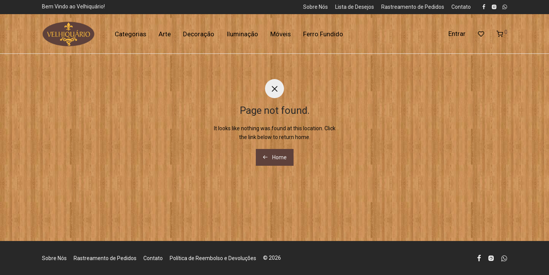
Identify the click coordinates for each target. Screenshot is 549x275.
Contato (461, 7)
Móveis (280, 34)
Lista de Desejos (354, 7)
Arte (165, 34)
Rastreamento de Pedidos (412, 7)
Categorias (130, 34)
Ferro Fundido (323, 34)
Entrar (457, 33)
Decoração (198, 34)
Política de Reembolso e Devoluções (213, 258)
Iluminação (242, 34)
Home (275, 157)
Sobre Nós (315, 7)
